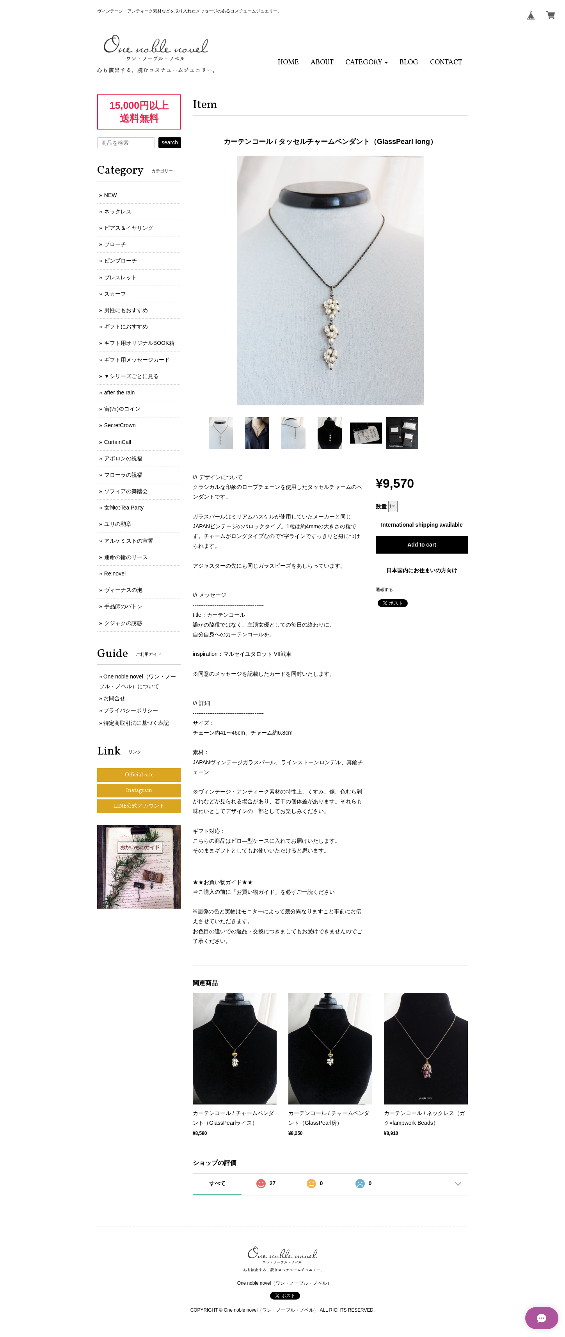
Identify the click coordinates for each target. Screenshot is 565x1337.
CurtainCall (117, 442)
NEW (110, 195)
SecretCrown (120, 425)
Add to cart (421, 545)
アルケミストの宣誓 (128, 541)
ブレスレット (120, 277)
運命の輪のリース (126, 557)
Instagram (139, 790)
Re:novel (115, 573)
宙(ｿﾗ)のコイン (122, 409)
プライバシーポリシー (130, 710)
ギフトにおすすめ (126, 326)
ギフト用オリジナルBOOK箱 (139, 343)
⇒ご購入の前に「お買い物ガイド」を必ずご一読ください (264, 892)
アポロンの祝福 (123, 458)
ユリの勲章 (117, 524)
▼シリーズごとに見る (131, 376)
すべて (217, 1183)
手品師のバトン (123, 606)
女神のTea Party (124, 507)
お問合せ (114, 698)
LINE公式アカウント (139, 806)
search (170, 142)
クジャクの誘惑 (123, 623)
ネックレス (117, 211)
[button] (366, 63)
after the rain (119, 392)
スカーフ (115, 294)
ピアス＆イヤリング (128, 228)
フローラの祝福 (123, 475)
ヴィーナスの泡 (123, 590)
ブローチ (115, 244)
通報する (384, 589)
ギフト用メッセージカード (137, 360)
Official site (139, 775)
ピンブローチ (120, 260)
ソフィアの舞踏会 (126, 491)
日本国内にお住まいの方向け (421, 570)
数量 (381, 506)
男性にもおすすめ (126, 310)
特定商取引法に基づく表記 (136, 723)
